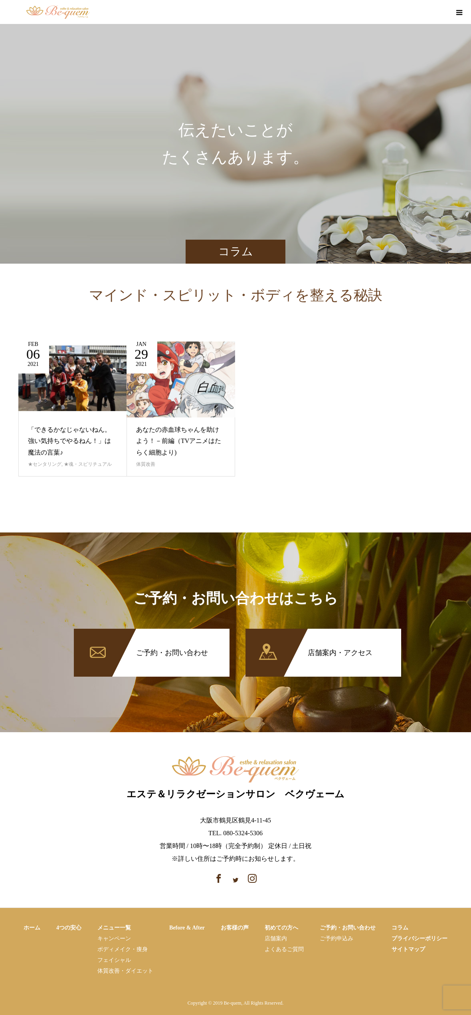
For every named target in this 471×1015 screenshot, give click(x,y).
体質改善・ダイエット (125, 971)
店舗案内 (276, 939)
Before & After (187, 928)
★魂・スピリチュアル (88, 464)
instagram (441, 13)
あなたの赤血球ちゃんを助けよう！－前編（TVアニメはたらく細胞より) (178, 441)
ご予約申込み (336, 939)
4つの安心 (68, 928)
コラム (400, 928)
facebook (427, 13)
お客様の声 (235, 928)
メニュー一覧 (114, 928)
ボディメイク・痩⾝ (122, 949)
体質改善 (145, 464)
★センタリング (44, 464)
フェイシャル (114, 960)
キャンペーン (114, 939)
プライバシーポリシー (419, 939)
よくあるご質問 (284, 949)
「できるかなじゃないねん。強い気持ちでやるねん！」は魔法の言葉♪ (69, 441)
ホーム (32, 928)
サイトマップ (408, 949)
